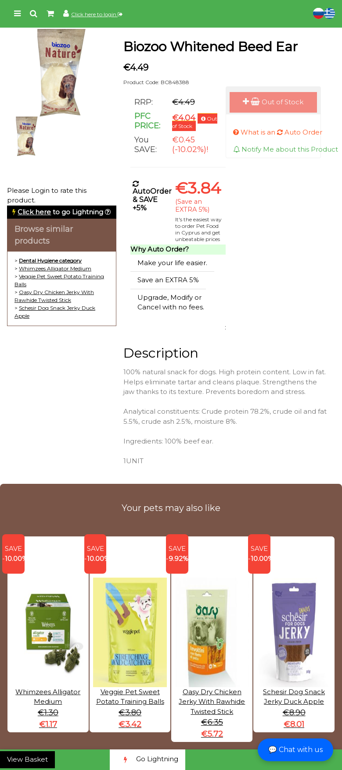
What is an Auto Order (277, 132)
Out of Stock (273, 102)
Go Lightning (147, 759)
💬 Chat (295, 749)
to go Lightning (60, 212)
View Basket (27, 759)
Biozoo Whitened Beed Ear (210, 47)
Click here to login (96, 14)
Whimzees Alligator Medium (55, 268)
